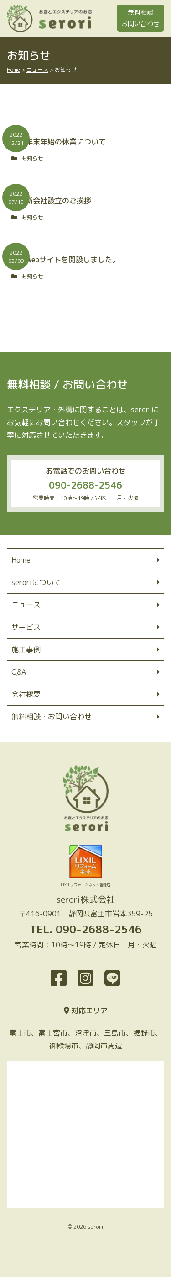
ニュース (26, 605)
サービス (26, 627)
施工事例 (26, 649)
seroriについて (36, 582)
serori (95, 1226)
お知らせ (32, 158)
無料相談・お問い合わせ (51, 717)
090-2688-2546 (85, 485)
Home (21, 560)
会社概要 (26, 694)
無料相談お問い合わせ (140, 18)
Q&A (18, 672)
